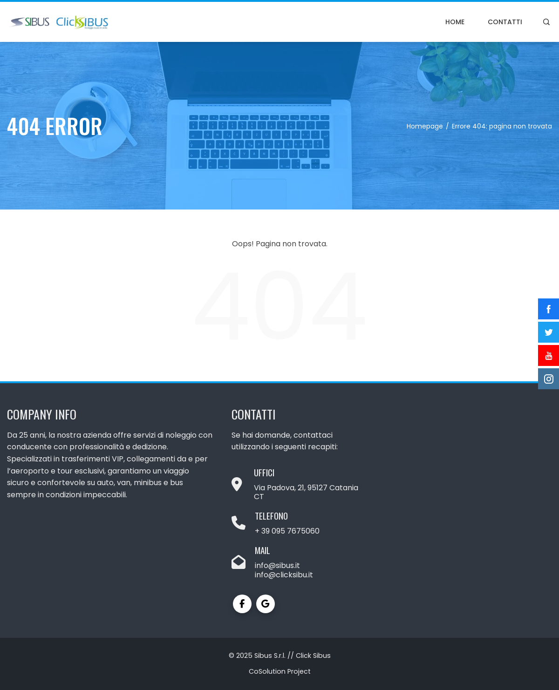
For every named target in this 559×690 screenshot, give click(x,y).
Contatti (505, 22)
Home (454, 22)
